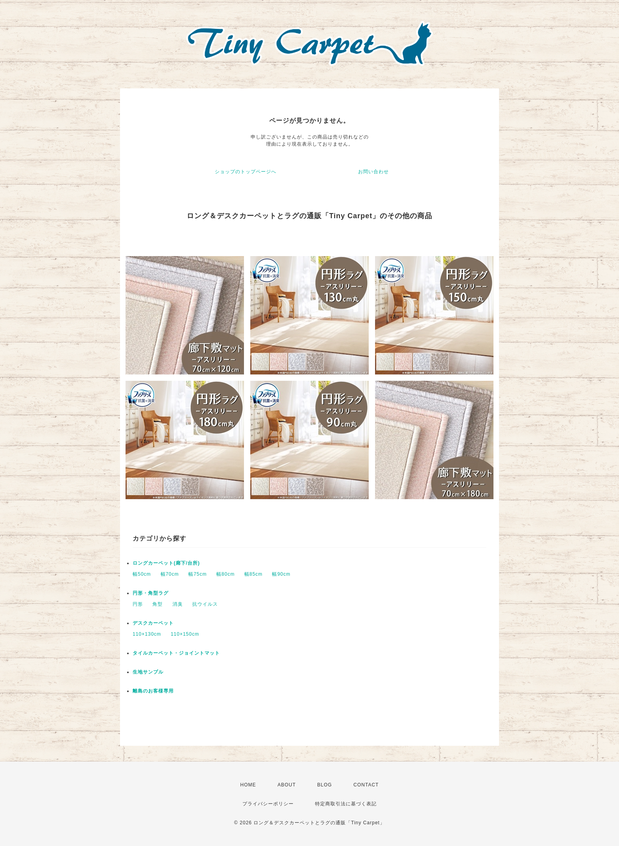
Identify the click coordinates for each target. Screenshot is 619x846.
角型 (157, 604)
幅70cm (170, 574)
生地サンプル (148, 672)
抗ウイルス (205, 604)
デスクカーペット (153, 623)
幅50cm (142, 574)
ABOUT (287, 785)
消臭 (178, 604)
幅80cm (225, 574)
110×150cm (185, 634)
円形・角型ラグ (151, 593)
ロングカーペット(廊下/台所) (166, 563)
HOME (248, 785)
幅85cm (253, 574)
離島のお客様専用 (153, 691)
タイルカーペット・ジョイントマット (176, 653)
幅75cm (197, 574)
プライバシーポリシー (268, 804)
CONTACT (366, 785)
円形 (138, 604)
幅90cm (281, 574)
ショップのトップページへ (245, 171)
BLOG (324, 785)
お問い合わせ (373, 171)
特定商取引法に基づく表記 (346, 804)
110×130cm (147, 634)
